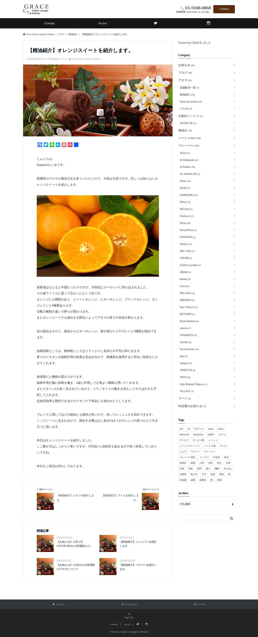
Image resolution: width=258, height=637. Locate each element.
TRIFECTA (187, 370)
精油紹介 (55, 59)
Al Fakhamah (189, 160)
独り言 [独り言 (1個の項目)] (194, 474)
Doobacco (187, 216)
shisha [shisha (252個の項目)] (220, 429)
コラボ (186, 108)
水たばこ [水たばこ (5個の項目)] (228, 468)
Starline (185, 342)
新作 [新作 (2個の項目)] (199, 468)
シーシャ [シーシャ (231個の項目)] (213, 440)
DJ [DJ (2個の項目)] (189, 429)
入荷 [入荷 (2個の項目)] (201, 463)
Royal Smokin (189, 321)
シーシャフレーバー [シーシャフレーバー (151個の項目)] (190, 446)
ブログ (185, 72)
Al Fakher (187, 167)
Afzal (185, 153)
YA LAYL (187, 391)
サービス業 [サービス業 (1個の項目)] (198, 440)
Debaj (185, 202)
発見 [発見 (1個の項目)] (212, 474)
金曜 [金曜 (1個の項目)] (193, 480)
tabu (184, 356)
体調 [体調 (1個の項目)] (193, 463)
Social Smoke (189, 349)
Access (102, 23)
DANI (185, 188)
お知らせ (186, 65)
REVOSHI (187, 314)
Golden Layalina (190, 265)
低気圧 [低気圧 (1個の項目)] (183, 463)
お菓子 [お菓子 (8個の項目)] (211, 434)
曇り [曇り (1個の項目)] (208, 468)
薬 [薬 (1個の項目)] (229, 474)
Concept (49, 23)
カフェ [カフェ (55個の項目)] (222, 434)
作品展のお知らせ (192, 406)
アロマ (64, 59)
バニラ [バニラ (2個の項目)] (183, 451)
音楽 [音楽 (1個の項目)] (219, 480)
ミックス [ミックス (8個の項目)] (204, 457)
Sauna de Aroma (191, 101)
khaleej (185, 279)
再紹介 (185, 130)
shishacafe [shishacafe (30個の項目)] (184, 434)
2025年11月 (188, 123)
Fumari (186, 244)
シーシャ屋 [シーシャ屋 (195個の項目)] (210, 446)
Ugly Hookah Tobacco (193, 384)
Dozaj (185, 223)
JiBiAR (185, 272)
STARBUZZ (188, 335)
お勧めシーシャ (190, 115)
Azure (185, 181)
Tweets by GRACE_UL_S (194, 42)
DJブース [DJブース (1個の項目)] (199, 429)
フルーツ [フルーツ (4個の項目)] (195, 451)
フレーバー (188, 145)
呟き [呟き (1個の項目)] (219, 463)
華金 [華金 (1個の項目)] (221, 474)
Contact (224, 8)
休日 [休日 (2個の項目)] (226, 457)
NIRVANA (187, 300)
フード (184, 398)
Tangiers (186, 363)
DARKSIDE (189, 195)
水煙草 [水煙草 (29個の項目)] (183, 474)
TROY (185, 377)
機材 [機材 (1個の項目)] (217, 468)
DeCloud (186, 209)
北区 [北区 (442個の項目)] (210, 463)
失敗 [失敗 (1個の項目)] (190, 468)
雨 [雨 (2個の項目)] (211, 480)
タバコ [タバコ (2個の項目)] (223, 446)
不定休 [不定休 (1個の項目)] (216, 457)
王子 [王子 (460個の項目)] (204, 474)
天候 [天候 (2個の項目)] (228, 463)
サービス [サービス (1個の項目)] (184, 440)
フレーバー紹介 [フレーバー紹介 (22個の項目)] (187, 457)
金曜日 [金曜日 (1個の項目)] (202, 480)
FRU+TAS (187, 251)
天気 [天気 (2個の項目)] (182, 468)
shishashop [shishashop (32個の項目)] (198, 434)
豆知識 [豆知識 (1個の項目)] (183, 480)
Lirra (184, 286)
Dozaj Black (188, 230)
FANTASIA (188, 237)
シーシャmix (189, 138)
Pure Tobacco (189, 307)
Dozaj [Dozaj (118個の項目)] (210, 429)
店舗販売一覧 (189, 87)
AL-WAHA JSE (190, 174)
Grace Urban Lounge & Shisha (86, 59)
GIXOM (186, 258)
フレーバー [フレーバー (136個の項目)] (209, 451)
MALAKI (187, 293)
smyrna (185, 328)
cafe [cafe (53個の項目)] (181, 429)
